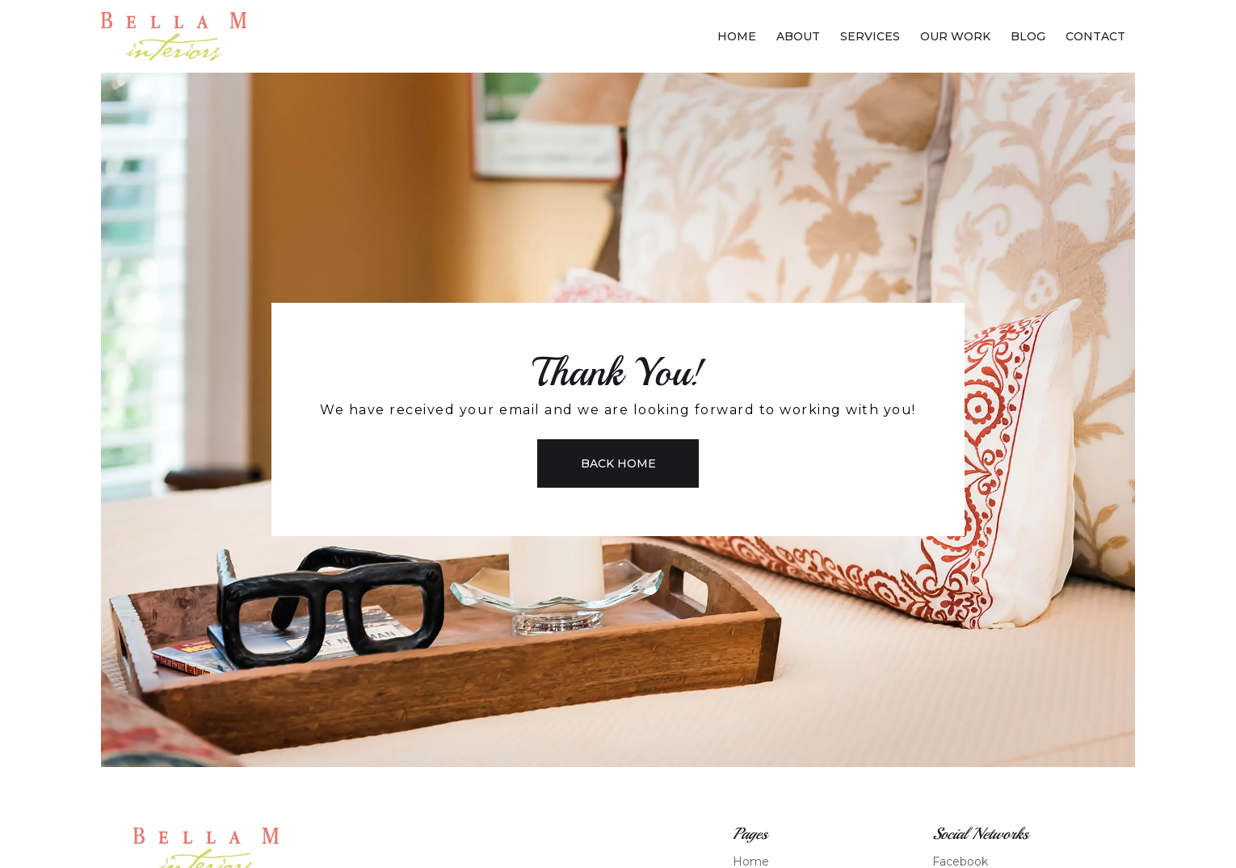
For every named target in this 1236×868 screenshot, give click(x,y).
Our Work (955, 36)
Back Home (618, 463)
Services (870, 36)
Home (736, 36)
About (798, 36)
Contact (1095, 36)
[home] (173, 36)
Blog (1028, 36)
